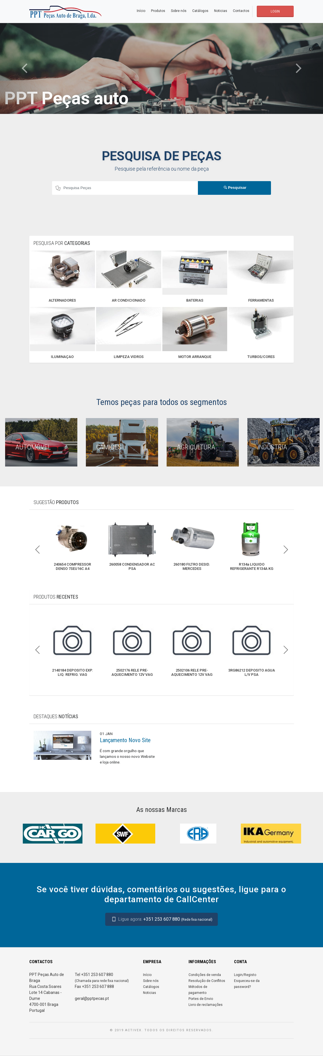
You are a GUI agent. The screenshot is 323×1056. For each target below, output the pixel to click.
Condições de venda (205, 975)
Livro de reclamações (206, 1005)
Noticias (220, 11)
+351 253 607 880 (161, 919)
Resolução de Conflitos (207, 981)
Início (141, 11)
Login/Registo (245, 975)
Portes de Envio (201, 999)
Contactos (241, 11)
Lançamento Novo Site (125, 740)
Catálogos (200, 11)
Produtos (158, 11)
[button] (24, 68)
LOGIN (275, 11)
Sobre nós (179, 11)
